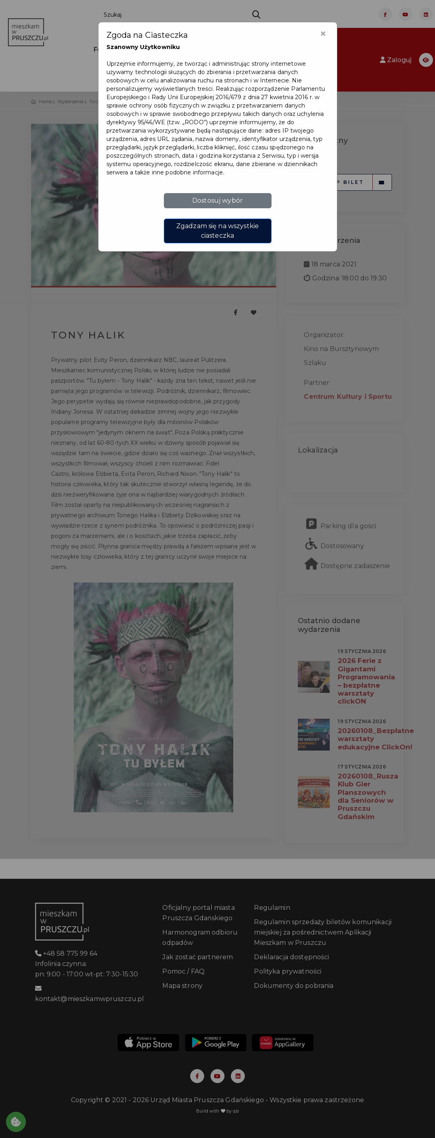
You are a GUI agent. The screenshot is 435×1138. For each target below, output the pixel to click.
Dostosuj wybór (217, 200)
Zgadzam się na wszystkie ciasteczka (217, 230)
